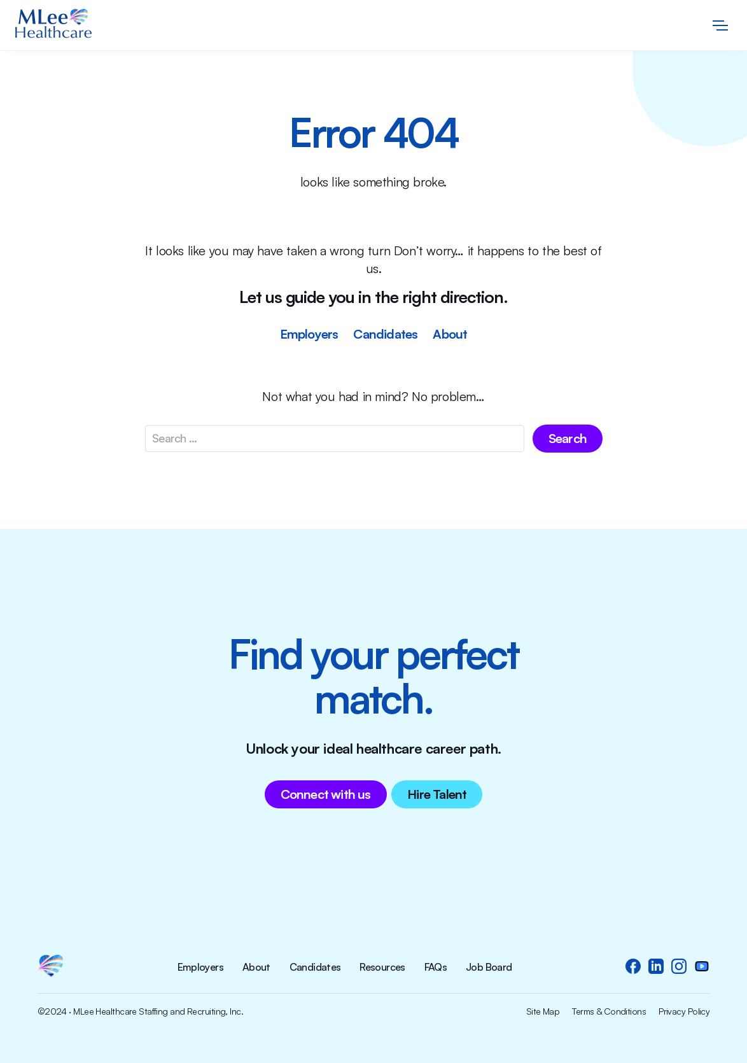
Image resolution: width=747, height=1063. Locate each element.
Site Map (543, 1011)
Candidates (385, 334)
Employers (309, 334)
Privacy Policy (684, 1011)
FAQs (435, 967)
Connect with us (326, 794)
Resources (382, 967)
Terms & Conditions (609, 1011)
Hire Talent (436, 794)
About (450, 334)
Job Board (489, 967)
